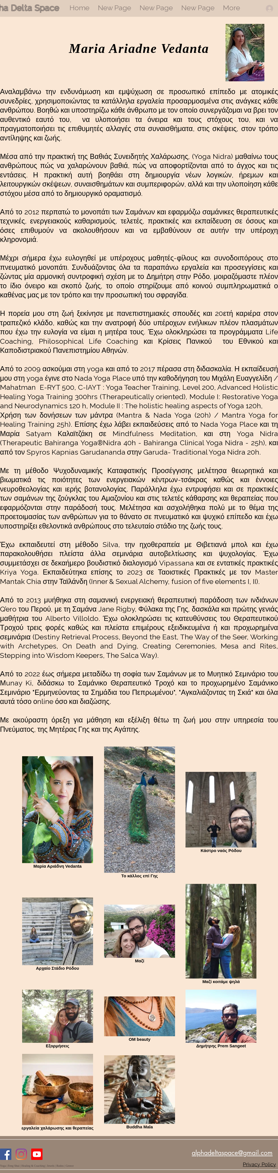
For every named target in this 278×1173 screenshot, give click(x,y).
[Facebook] (5, 1154)
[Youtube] (37, 1154)
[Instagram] (21, 1154)
